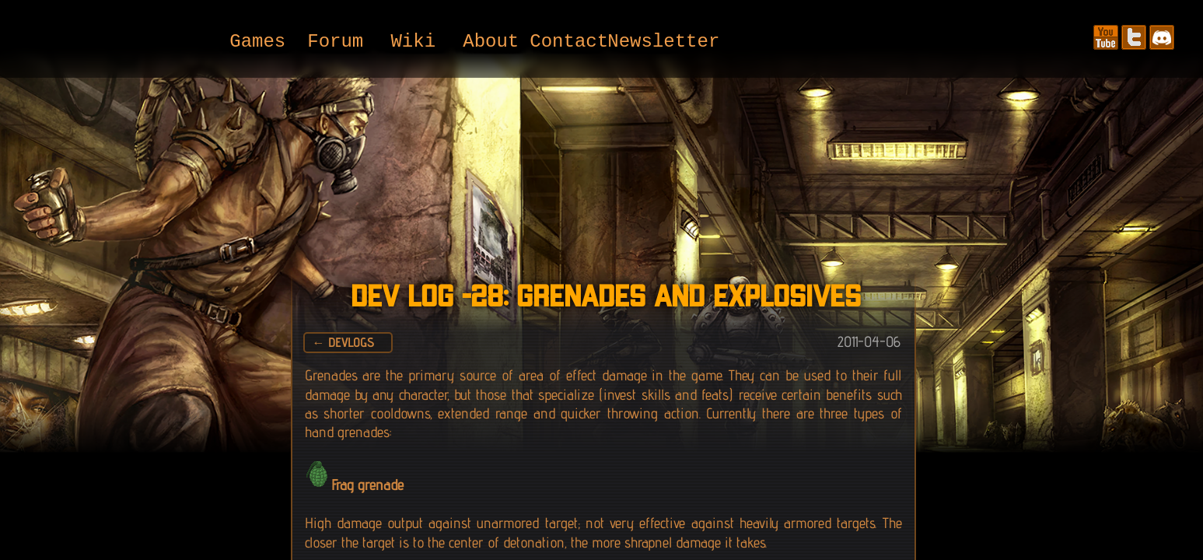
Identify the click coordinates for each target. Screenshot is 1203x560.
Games (257, 42)
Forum (335, 42)
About (491, 42)
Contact (568, 42)
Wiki (412, 42)
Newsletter (646, 42)
